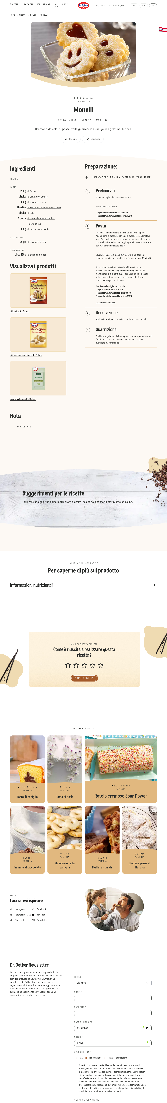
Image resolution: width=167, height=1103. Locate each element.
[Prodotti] (30, 5)
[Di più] (58, 5)
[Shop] (67, 5)
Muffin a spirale (102, 840)
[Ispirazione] (46, 5)
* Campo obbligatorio (86, 1100)
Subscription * (82, 1052)
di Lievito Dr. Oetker (37, 197)
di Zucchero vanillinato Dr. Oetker (44, 208)
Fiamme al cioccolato (27, 840)
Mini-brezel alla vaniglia (64, 840)
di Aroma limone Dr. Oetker (41, 219)
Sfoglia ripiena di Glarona (139, 840)
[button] (83, 93)
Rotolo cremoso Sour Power (121, 769)
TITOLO (78, 977)
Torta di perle (64, 769)
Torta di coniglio (27, 769)
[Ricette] (16, 5)
